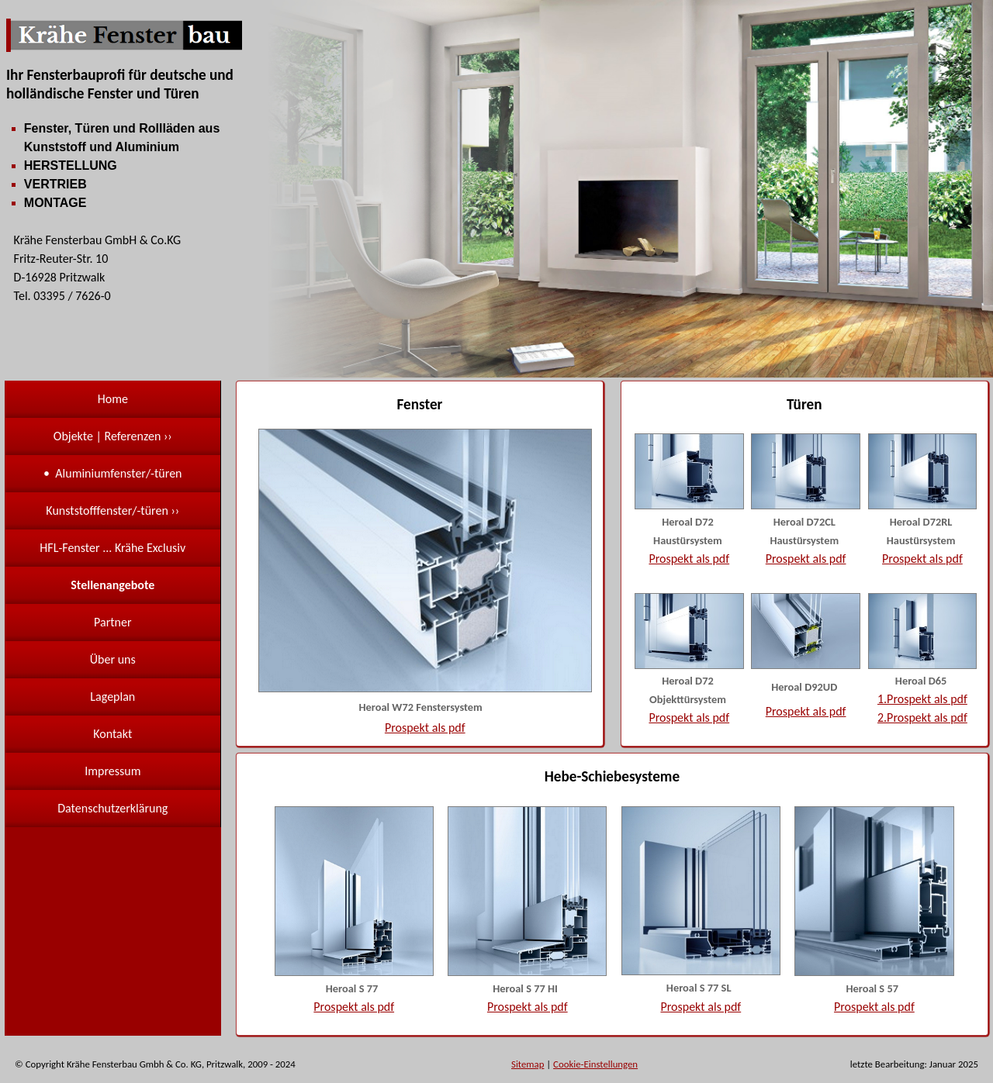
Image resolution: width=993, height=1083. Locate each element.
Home (113, 398)
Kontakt (112, 733)
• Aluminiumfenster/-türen (112, 473)
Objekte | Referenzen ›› (113, 436)
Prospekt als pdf (425, 727)
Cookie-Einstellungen (595, 1064)
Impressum (112, 771)
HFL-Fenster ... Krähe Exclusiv (112, 547)
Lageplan (112, 696)
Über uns (113, 659)
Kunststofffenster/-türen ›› (112, 510)
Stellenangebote (112, 585)
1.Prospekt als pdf (922, 699)
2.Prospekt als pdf (922, 717)
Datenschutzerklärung (112, 808)
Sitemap (527, 1064)
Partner (112, 622)
